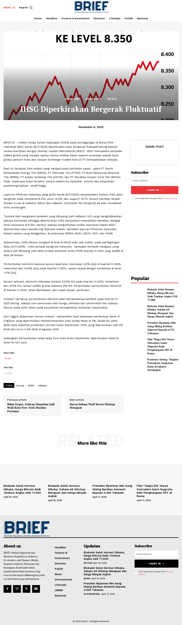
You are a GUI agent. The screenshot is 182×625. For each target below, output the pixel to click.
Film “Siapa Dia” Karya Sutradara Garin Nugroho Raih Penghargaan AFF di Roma (161, 339)
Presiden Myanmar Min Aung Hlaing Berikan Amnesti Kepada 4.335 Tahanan (162, 324)
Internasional (92, 587)
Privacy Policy (169, 197)
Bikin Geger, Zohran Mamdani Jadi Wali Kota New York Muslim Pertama (31, 408)
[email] (154, 180)
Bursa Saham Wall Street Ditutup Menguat (92, 406)
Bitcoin (88, 557)
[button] (26, 7)
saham (42, 385)
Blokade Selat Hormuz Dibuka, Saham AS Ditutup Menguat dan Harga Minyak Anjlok (162, 308)
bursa (20, 385)
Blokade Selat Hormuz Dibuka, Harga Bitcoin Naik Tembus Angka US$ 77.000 (161, 293)
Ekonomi (72, 98)
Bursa (87, 572)
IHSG (31, 385)
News (112, 98)
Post (8, 358)
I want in (154, 189)
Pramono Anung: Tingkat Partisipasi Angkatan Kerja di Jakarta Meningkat (162, 355)
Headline (93, 98)
